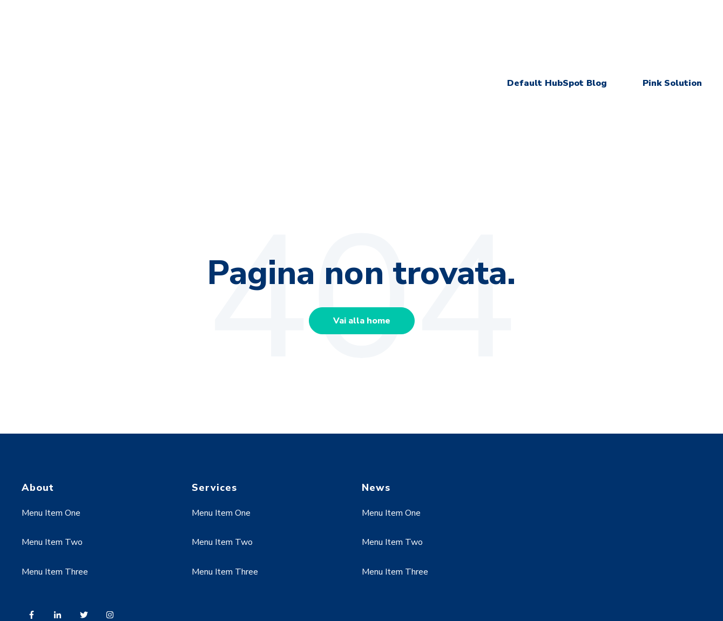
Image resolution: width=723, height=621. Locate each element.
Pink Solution (672, 65)
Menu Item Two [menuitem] (52, 507)
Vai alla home (361, 286)
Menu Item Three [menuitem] (55, 537)
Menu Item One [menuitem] (51, 478)
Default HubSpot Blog (557, 65)
